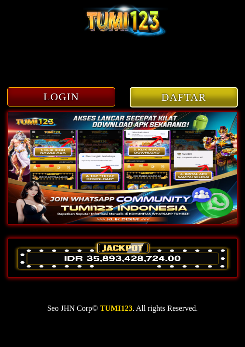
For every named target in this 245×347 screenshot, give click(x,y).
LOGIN (61, 97)
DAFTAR (184, 97)
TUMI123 (116, 308)
